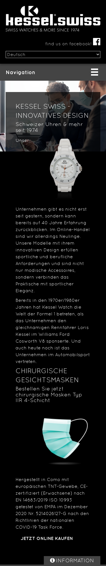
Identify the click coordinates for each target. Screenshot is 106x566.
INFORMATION (75, 560)
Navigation (20, 72)
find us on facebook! (72, 43)
